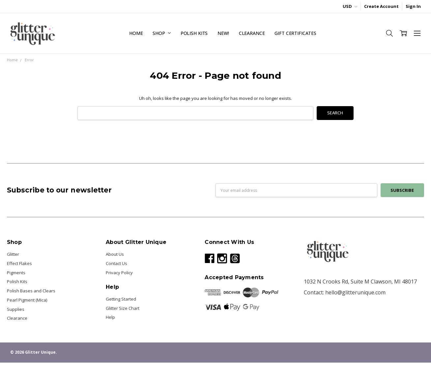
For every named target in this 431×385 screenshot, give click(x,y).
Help (110, 317)
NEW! (223, 33)
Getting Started (121, 299)
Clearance (252, 33)
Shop (161, 33)
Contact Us (116, 263)
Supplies (15, 309)
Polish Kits (194, 33)
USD (350, 6)
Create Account (381, 6)
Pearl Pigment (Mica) (27, 300)
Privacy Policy (119, 273)
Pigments (16, 273)
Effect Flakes (19, 263)
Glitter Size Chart (122, 308)
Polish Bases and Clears (31, 291)
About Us (115, 254)
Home (136, 33)
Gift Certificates (295, 33)
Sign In (413, 6)
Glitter (13, 254)
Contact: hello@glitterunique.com (345, 292)
